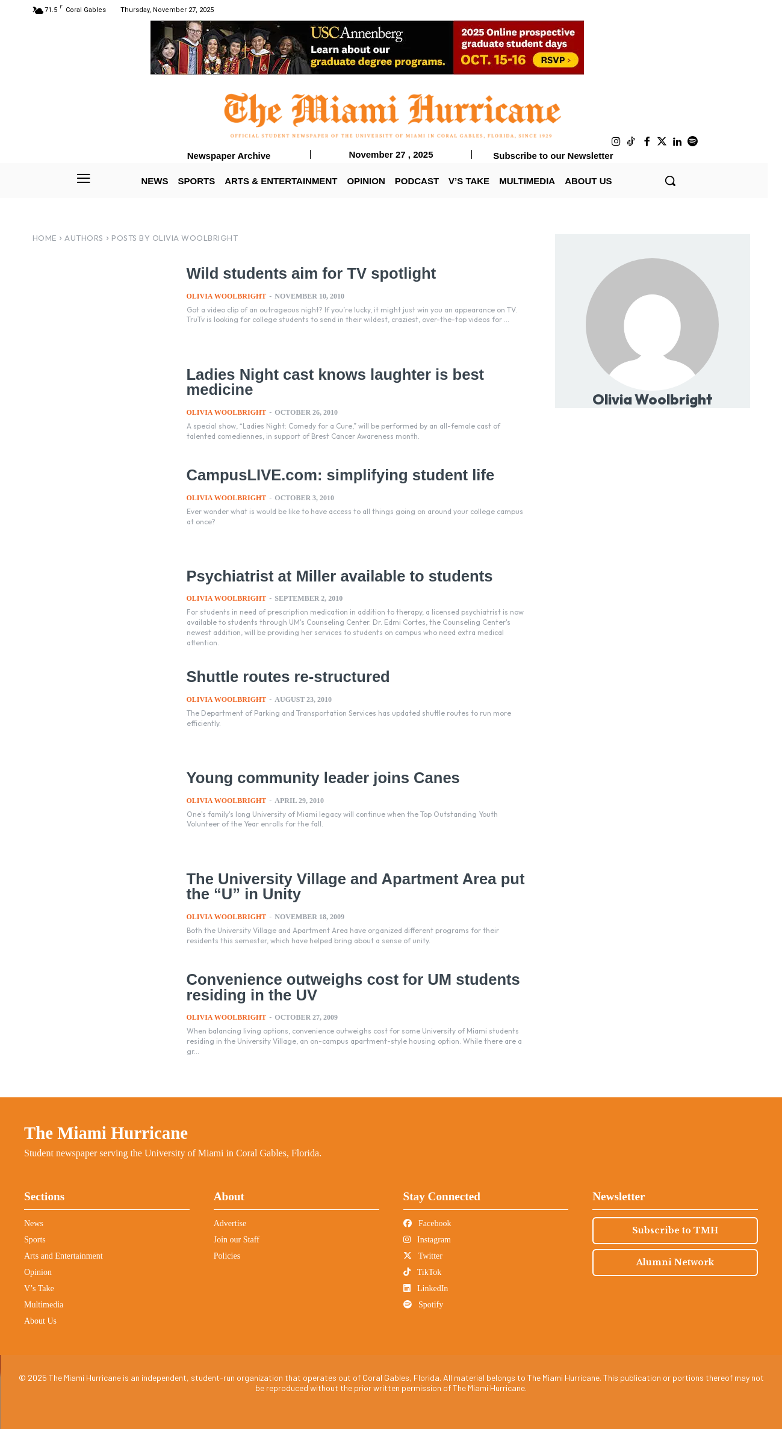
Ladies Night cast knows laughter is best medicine (332, 382)
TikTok (422, 1272)
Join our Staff (236, 1239)
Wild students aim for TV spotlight (308, 273)
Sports (35, 1239)
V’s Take (39, 1288)
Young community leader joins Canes (320, 777)
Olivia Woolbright (227, 295)
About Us (40, 1320)
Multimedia (43, 1304)
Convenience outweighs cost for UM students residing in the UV (350, 987)
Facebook (427, 1223)
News (33, 1223)
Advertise (230, 1223)
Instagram (427, 1239)
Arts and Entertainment (63, 1255)
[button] (670, 180)
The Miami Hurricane (106, 1132)
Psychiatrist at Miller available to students (336, 576)
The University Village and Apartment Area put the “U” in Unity (352, 886)
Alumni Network (675, 1262)
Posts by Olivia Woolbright (174, 238)
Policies (227, 1255)
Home (45, 238)
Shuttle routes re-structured (286, 676)
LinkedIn (425, 1288)
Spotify (423, 1304)
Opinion (38, 1272)
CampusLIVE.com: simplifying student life (337, 475)
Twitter (422, 1255)
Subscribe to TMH (675, 1230)
